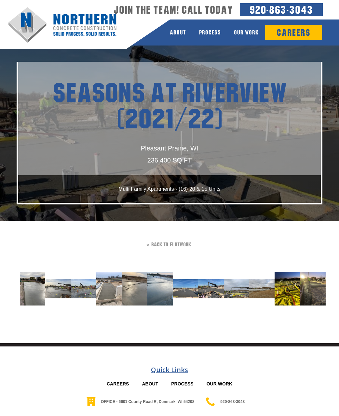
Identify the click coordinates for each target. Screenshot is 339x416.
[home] (58, 25)
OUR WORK (219, 383)
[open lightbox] (29, 289)
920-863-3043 (281, 9)
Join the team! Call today (173, 10)
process (210, 32)
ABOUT (150, 383)
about (178, 32)
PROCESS (182, 383)
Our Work (246, 32)
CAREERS (118, 383)
